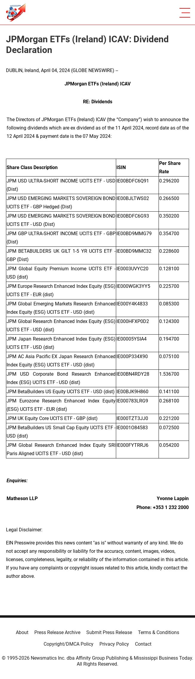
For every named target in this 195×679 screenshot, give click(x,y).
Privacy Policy (114, 644)
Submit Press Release (109, 632)
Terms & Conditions (158, 632)
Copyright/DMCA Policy (68, 644)
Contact (143, 644)
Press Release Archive (57, 632)
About (22, 632)
